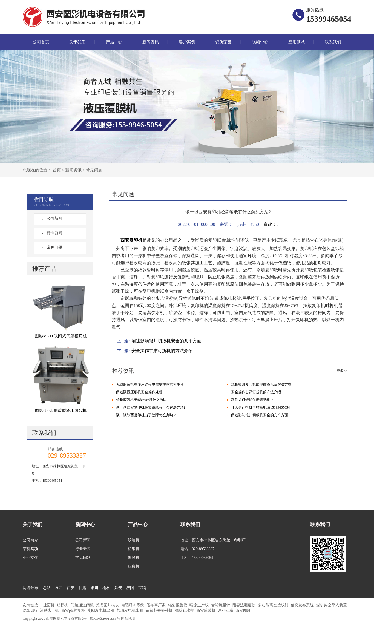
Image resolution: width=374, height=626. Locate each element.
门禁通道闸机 (83, 605)
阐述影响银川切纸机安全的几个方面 (166, 340)
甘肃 (82, 588)
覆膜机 (133, 558)
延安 (118, 588)
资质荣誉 (223, 42)
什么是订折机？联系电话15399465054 (260, 407)
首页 (57, 170)
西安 (70, 588)
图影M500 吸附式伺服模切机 (61, 336)
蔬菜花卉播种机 (160, 610)
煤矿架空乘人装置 (331, 605)
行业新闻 (53, 233)
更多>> (342, 371)
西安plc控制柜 (73, 610)
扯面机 (49, 605)
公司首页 (41, 42)
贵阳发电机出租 (101, 610)
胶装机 (133, 540)
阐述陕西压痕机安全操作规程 (139, 392)
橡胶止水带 (185, 610)
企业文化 (30, 558)
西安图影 (243, 610)
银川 (94, 588)
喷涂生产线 (199, 605)
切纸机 (133, 549)
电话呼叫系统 (133, 605)
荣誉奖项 (30, 549)
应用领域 (296, 42)
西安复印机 (131, 240)
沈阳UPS (30, 610)
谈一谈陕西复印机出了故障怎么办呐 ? (146, 415)
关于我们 (77, 42)
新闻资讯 (150, 42)
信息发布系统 (303, 605)
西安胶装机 (206, 610)
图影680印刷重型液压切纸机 (61, 410)
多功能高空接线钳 (274, 605)
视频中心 (260, 42)
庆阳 (130, 588)
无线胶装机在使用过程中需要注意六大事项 (150, 384)
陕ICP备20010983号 (105, 618)
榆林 (106, 588)
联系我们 (333, 42)
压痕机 (133, 566)
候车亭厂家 (156, 605)
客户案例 (187, 42)
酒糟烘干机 (50, 610)
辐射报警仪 (178, 605)
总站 (47, 588)
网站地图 (128, 618)
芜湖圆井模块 (108, 605)
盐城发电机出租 (131, 610)
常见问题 (94, 170)
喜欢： (270, 224)
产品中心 (114, 42)
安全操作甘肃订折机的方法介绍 (162, 350)
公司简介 (30, 540)
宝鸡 (142, 588)
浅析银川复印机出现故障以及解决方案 (261, 384)
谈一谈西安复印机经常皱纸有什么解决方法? (150, 407)
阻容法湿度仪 (244, 605)
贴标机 (63, 605)
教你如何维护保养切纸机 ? (252, 400)
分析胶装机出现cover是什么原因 (141, 400)
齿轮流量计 (221, 605)
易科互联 (226, 610)
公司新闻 (53, 218)
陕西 (58, 588)
